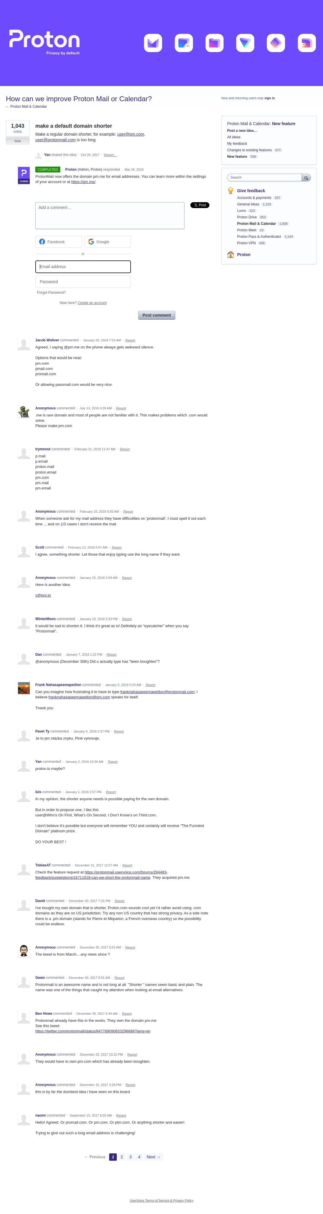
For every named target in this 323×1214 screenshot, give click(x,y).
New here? (83, 303)
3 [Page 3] (130, 1157)
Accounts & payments (254, 198)
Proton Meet (247, 230)
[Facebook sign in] (58, 242)
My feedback (237, 144)
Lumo (242, 211)
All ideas (233, 137)
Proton (243, 254)
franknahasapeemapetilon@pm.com (79, 697)
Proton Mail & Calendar (248, 123)
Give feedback (251, 190)
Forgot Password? (51, 292)
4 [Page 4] (139, 1157)
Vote (17, 141)
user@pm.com (130, 134)
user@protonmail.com (55, 139)
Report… (110, 155)
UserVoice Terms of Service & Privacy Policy (162, 1200)
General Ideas (248, 204)
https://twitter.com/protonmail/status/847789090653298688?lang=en (92, 1031)
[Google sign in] (107, 242)
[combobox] (266, 177)
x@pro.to (43, 595)
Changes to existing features (249, 150)
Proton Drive (247, 217)
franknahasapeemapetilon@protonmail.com (157, 692)
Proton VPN (247, 243)
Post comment (157, 315)
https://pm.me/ (83, 182)
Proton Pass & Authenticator (259, 237)
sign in (269, 98)
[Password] (83, 281)
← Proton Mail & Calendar (26, 106)
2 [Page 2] (122, 1157)
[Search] (306, 177)
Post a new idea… (242, 131)
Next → (154, 1157)
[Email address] (83, 266)
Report (130, 340)
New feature (283, 123)
